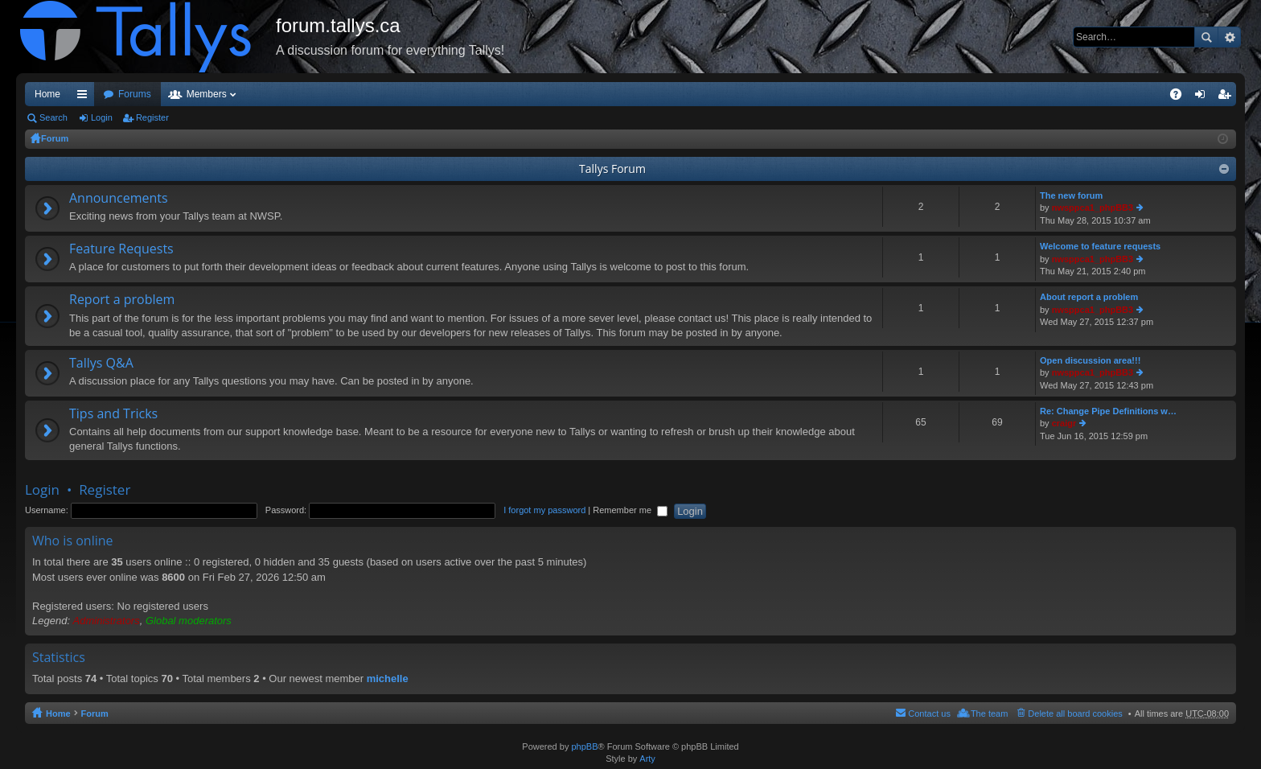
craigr (1064, 423)
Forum (54, 138)
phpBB (584, 746)
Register (152, 117)
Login (102, 117)
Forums (134, 94)
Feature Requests (121, 249)
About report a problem (1089, 297)
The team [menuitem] (989, 713)
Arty (647, 758)
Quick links (85, 97)
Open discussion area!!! (1090, 360)
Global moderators (189, 621)
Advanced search (1229, 37)
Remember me (630, 510)
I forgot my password (544, 510)
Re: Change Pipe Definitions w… (1108, 411)
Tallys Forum (612, 168)
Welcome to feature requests (1100, 246)
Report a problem (122, 300)
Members (207, 94)
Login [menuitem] (1203, 97)
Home (47, 94)
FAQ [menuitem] (1181, 97)
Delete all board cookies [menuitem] (1075, 713)
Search (1206, 37)
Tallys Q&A (101, 364)
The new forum (1071, 195)
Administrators (106, 621)
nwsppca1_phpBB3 (1092, 207)
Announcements (118, 199)
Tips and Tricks (113, 414)
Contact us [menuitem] (929, 713)
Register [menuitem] (1227, 97)
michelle (388, 678)
